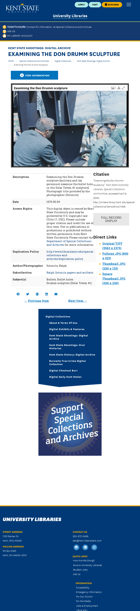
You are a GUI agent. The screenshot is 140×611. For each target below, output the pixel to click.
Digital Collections (63, 60)
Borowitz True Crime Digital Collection (67, 362)
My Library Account (17, 36)
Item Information (34, 75)
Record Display (111, 219)
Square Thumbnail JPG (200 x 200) (113, 278)
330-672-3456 (80, 536)
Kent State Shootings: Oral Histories (67, 346)
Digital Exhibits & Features (67, 329)
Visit (95, 4)
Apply (81, 4)
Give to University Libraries (87, 565)
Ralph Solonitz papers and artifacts (70, 272)
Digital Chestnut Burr (63, 370)
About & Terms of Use (63, 322)
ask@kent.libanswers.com (87, 540)
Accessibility (82, 587)
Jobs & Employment (87, 606)
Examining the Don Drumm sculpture (31, 64)
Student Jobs (80, 569)
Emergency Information (89, 592)
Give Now (112, 4)
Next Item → (77, 301)
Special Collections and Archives (34, 60)
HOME (11, 60)
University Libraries (70, 15)
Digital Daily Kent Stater (65, 376)
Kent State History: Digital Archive (72, 354)
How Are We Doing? (84, 560)
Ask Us (9, 31)
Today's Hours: (47, 27)
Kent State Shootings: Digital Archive (93, 60)
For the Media (83, 601)
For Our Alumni (84, 596)
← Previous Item (36, 301)
